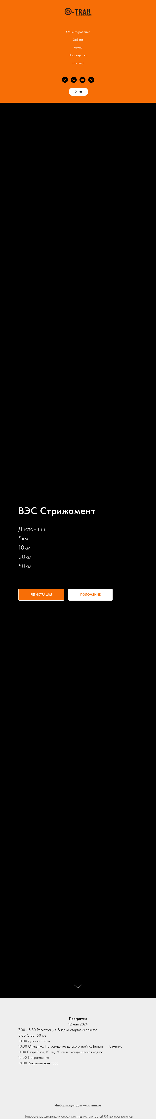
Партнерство (78, 55)
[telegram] (91, 80)
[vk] (65, 80)
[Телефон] (74, 80)
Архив (78, 47)
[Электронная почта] (82, 80)
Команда (78, 63)
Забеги (78, 39)
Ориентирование (78, 32)
